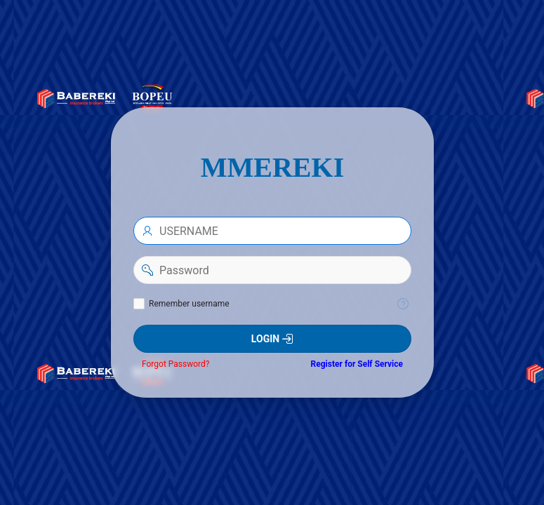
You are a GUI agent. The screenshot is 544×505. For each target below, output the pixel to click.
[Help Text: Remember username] (402, 303)
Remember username (189, 304)
